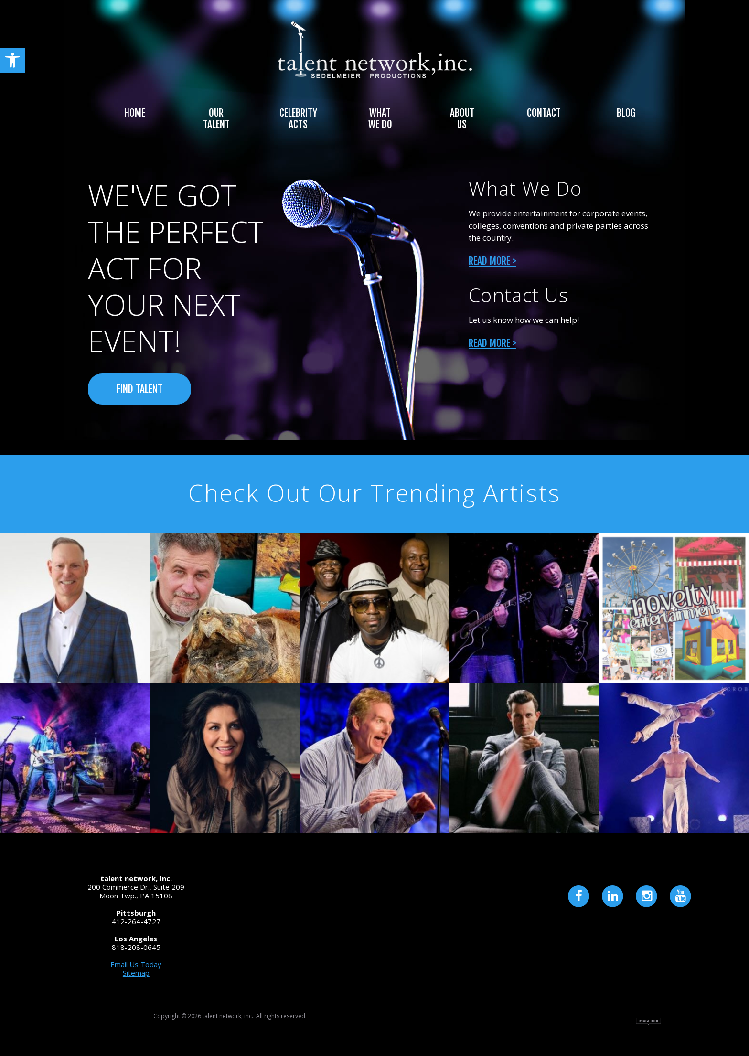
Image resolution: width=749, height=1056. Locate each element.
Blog (626, 113)
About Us (462, 118)
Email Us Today (135, 964)
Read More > (492, 261)
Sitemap (136, 973)
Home (134, 113)
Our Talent (216, 118)
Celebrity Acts (298, 118)
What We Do (380, 118)
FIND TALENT (139, 389)
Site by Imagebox (648, 1021)
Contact (544, 113)
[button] (12, 60)
